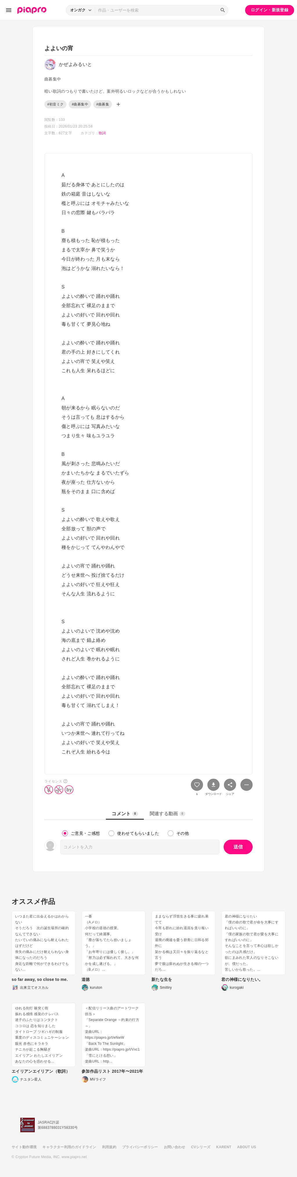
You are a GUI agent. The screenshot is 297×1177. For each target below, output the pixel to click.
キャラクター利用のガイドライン (69, 1147)
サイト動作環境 (24, 1147)
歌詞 (102, 133)
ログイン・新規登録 (269, 10)
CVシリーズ (201, 1147)
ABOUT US (246, 1147)
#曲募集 (102, 104)
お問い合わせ (174, 1147)
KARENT (223, 1147)
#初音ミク (55, 104)
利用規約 (109, 1147)
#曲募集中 (80, 104)
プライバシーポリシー (140, 1147)
